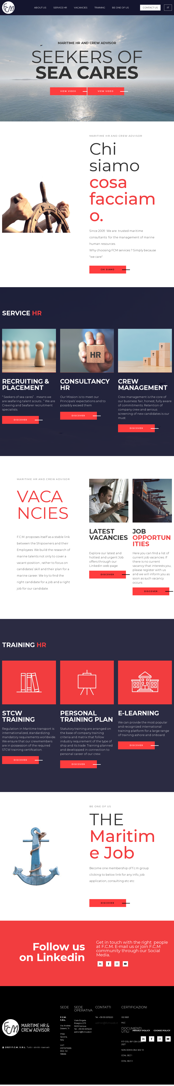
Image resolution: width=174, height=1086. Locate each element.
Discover (107, 905)
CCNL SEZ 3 (126, 1062)
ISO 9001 (125, 1018)
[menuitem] (40, 7)
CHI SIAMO (108, 271)
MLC (123, 1024)
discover (20, 421)
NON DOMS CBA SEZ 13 (132, 1051)
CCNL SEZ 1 (126, 1057)
